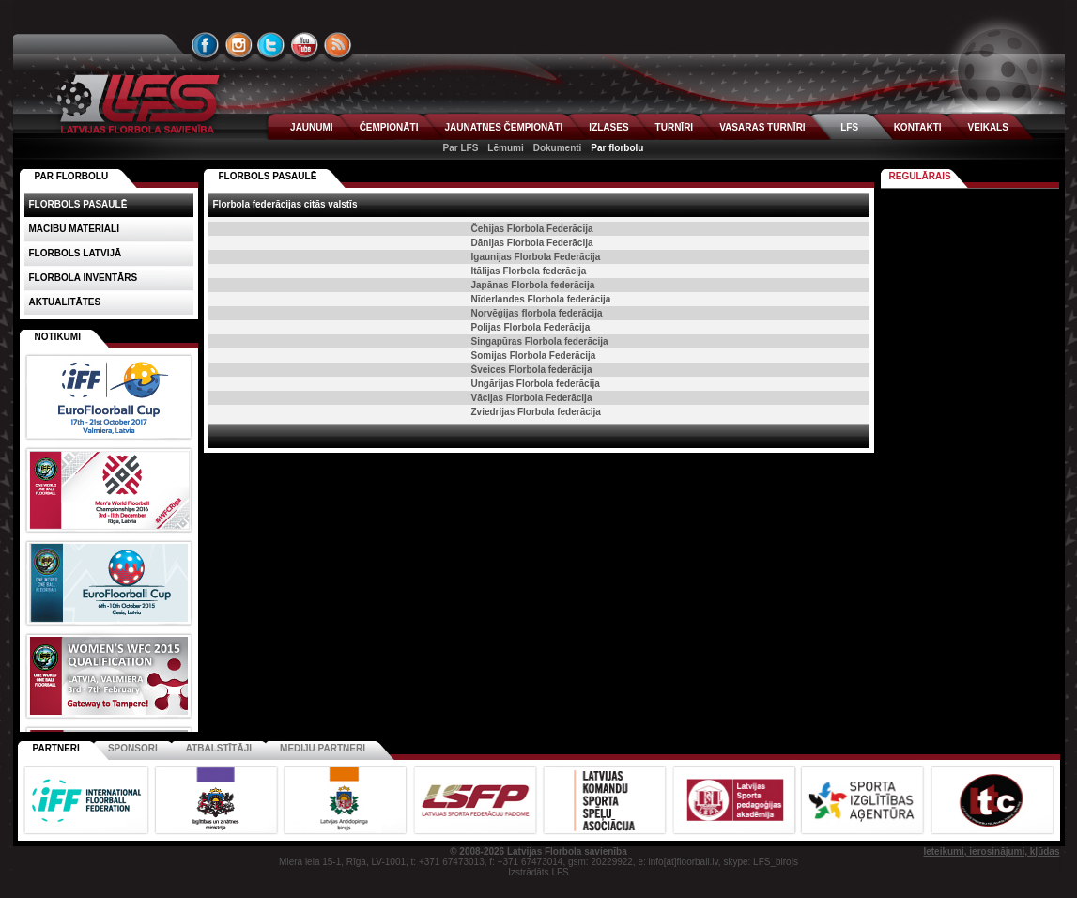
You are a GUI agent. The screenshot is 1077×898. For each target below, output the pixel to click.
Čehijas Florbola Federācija (532, 229)
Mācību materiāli (74, 229)
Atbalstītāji (219, 748)
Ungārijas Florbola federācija (535, 384)
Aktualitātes (65, 302)
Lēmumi (505, 148)
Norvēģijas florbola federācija (537, 313)
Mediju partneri (322, 748)
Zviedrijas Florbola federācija (536, 412)
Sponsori (133, 748)
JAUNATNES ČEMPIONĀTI (503, 127)
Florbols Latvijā (75, 253)
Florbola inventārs (83, 277)
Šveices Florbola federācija (531, 369)
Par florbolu (617, 148)
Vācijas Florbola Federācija (531, 398)
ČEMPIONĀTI (389, 127)
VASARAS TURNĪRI (762, 127)
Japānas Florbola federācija (533, 285)
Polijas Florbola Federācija (531, 327)
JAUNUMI (311, 127)
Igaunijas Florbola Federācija (536, 257)
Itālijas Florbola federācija (529, 271)
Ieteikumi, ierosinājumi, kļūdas (991, 851)
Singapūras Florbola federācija (539, 341)
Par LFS (461, 148)
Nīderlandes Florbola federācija (541, 299)
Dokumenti (557, 148)
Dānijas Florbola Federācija (532, 243)
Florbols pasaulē (268, 176)
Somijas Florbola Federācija (533, 355)
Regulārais (920, 176)
